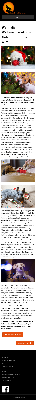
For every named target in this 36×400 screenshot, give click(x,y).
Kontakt (4, 372)
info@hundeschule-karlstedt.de (11, 374)
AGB (3, 363)
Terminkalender (6, 380)
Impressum (5, 357)
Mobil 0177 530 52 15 (8, 377)
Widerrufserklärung (7, 366)
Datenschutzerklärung (8, 360)
